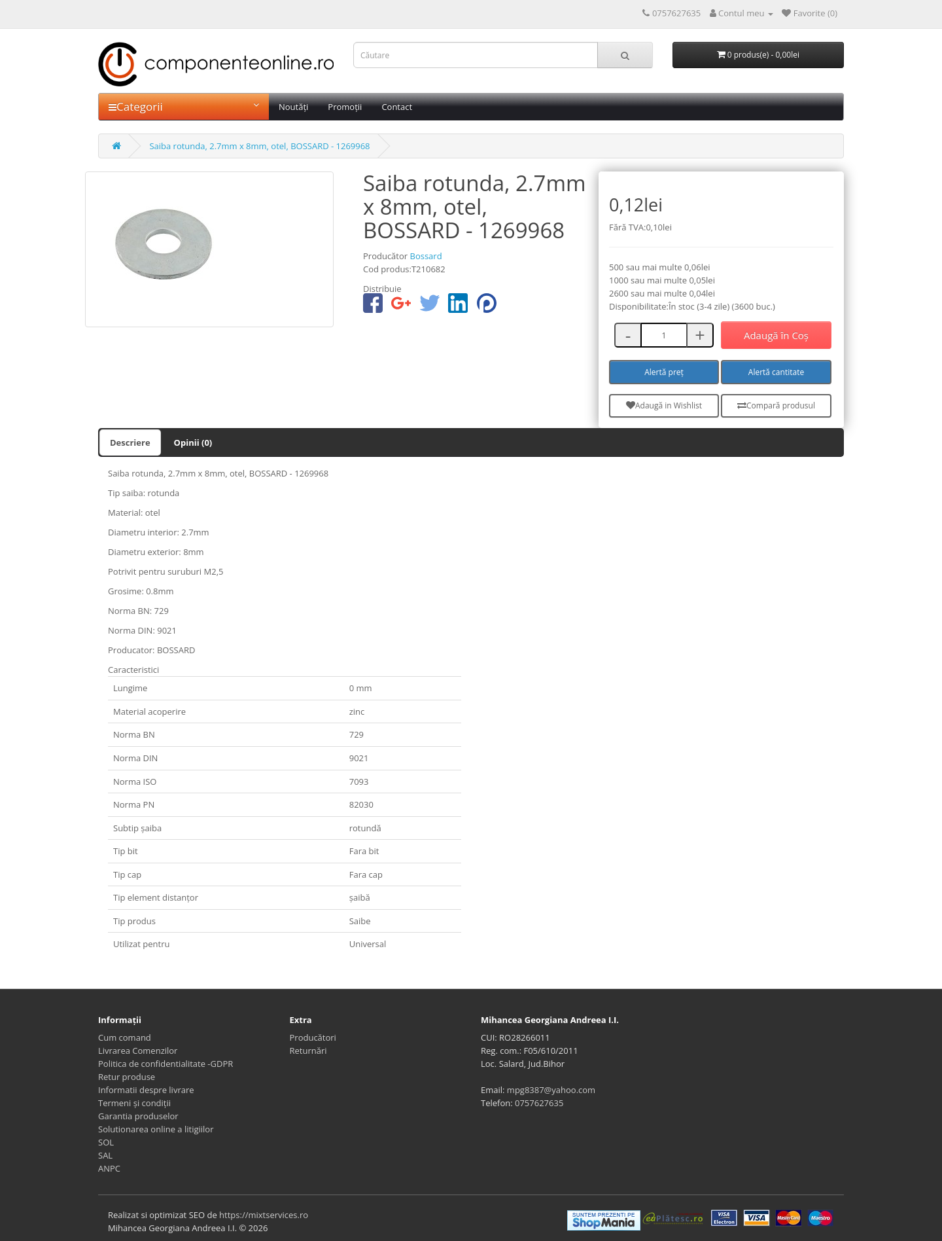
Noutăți (293, 107)
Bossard (426, 256)
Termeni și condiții (134, 1103)
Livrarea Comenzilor (137, 1050)
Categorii (184, 106)
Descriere (130, 442)
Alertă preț (664, 372)
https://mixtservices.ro (263, 1215)
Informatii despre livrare (146, 1090)
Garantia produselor (138, 1116)
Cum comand (124, 1037)
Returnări (308, 1050)
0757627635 (539, 1103)
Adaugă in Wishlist (664, 405)
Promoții (345, 107)
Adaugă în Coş (776, 335)
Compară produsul (776, 405)
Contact (396, 107)
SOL (106, 1142)
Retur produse (126, 1077)
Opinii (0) (193, 442)
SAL (105, 1155)
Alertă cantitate (776, 372)
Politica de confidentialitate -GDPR (165, 1064)
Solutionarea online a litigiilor (155, 1129)
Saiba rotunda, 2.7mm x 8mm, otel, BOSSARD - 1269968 (259, 146)
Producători (313, 1037)
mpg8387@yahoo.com (551, 1090)
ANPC (109, 1168)
